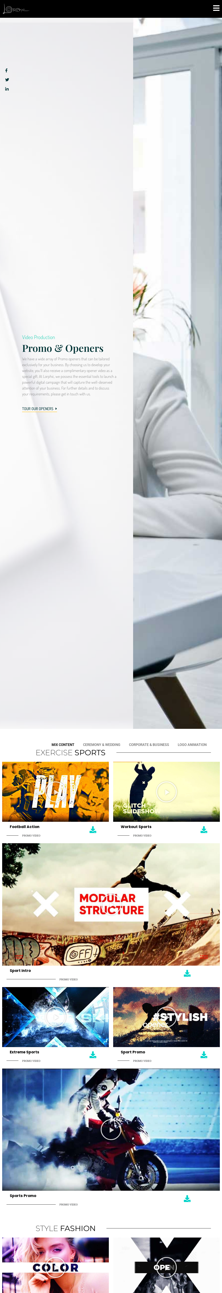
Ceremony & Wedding (101, 745)
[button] (55, 792)
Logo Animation (192, 745)
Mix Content (63, 745)
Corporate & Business (149, 745)
